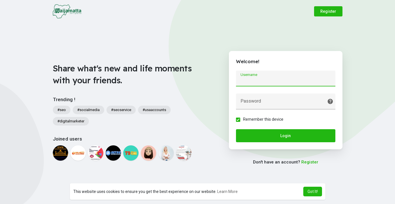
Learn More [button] (227, 191)
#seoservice (121, 110)
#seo (61, 110)
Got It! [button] (313, 191)
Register (328, 11)
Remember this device (263, 119)
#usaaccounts (154, 110)
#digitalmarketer (70, 121)
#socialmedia (88, 110)
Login (285, 135)
